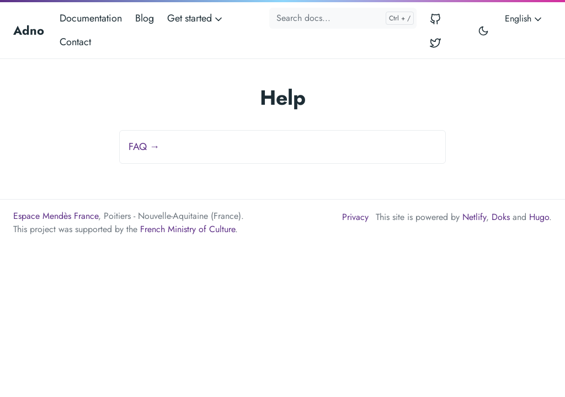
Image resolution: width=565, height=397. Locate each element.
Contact (75, 42)
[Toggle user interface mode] (483, 30)
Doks (501, 217)
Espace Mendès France (55, 216)
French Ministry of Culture (187, 229)
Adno (28, 30)
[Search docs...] (343, 18)
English (524, 18)
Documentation (91, 18)
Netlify (474, 217)
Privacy (355, 217)
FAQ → (144, 147)
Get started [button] (195, 18)
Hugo (539, 217)
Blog (144, 18)
